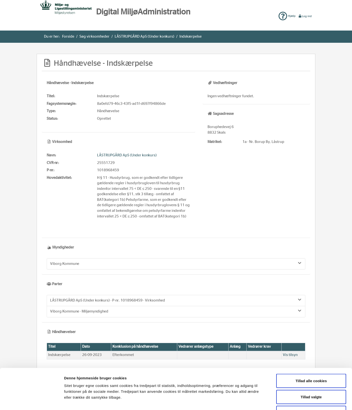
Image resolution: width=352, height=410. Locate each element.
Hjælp (287, 15)
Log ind (305, 16)
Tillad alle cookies (311, 346)
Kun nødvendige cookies (311, 378)
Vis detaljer (253, 400)
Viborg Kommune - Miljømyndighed (176, 311)
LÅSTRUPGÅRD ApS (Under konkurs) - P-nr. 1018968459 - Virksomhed (176, 300)
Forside (68, 36)
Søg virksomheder (94, 36)
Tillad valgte (311, 362)
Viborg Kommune (176, 263)
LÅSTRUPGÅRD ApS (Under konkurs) (144, 36)
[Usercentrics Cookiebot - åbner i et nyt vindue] (31, 400)
